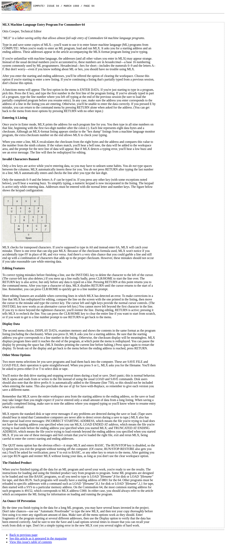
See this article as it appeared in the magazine (38, 538)
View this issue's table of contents (30, 542)
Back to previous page (23, 535)
